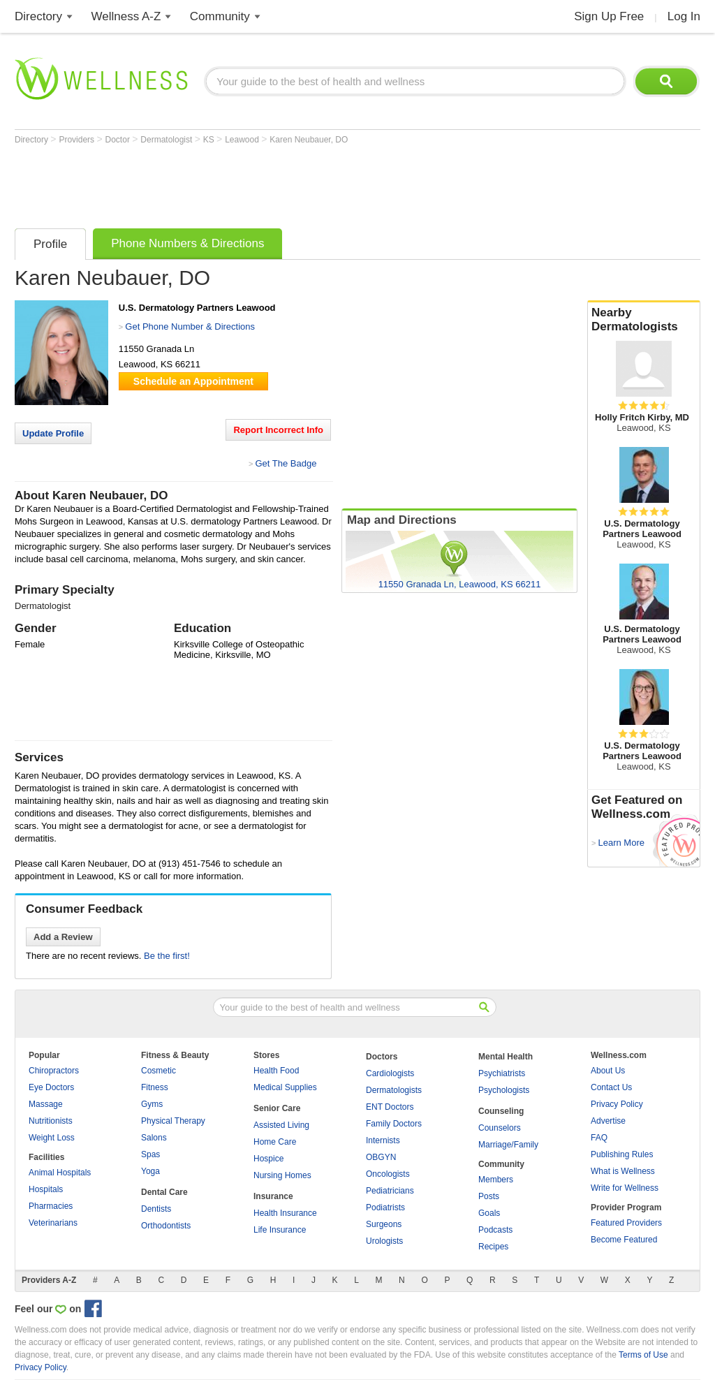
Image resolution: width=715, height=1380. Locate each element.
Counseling (501, 1111)
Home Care (274, 1142)
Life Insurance (279, 1230)
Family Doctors (394, 1124)
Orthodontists (166, 1226)
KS (209, 140)
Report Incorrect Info (278, 430)
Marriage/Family (508, 1145)
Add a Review (63, 937)
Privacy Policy (617, 1104)
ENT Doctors (389, 1107)
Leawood (243, 140)
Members (495, 1179)
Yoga (150, 1171)
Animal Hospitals (60, 1172)
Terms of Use (643, 1355)
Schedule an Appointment (193, 381)
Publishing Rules (622, 1154)
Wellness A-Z (126, 16)
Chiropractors (54, 1071)
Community (220, 16)
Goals (489, 1213)
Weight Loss (52, 1138)
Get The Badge (285, 463)
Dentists (156, 1209)
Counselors (499, 1128)
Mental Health (505, 1057)
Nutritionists (51, 1121)
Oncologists (388, 1174)
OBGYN (381, 1157)
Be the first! (167, 955)
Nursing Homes (282, 1175)
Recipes (493, 1246)
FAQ (599, 1138)
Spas (150, 1154)
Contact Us (611, 1087)
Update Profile (53, 433)
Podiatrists (385, 1207)
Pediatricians (390, 1191)
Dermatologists (394, 1090)
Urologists (384, 1241)
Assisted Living (281, 1125)
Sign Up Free (609, 16)
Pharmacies (51, 1206)
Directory (38, 16)
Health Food (276, 1071)
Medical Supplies (285, 1087)
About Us (608, 1071)
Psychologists (503, 1090)
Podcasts (495, 1230)
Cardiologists (390, 1073)
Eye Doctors (51, 1087)
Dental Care (164, 1192)
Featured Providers (626, 1223)
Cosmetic (158, 1071)
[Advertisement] (269, 183)
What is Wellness (623, 1171)
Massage (46, 1104)
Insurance (273, 1196)
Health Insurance (285, 1213)
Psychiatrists (501, 1073)
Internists (383, 1140)
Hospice (268, 1159)
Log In (684, 16)
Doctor (119, 140)
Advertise (608, 1121)
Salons (154, 1138)
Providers (77, 140)
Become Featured (624, 1240)
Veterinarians (53, 1223)
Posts (488, 1196)
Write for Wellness (624, 1188)
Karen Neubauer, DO (309, 140)
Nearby (643, 320)
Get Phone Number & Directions (190, 326)
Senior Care (276, 1108)
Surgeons (383, 1224)
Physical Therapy (173, 1121)
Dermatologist (167, 140)
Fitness (154, 1087)
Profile (50, 244)
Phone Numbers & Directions (187, 243)
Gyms (152, 1104)
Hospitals (46, 1189)
